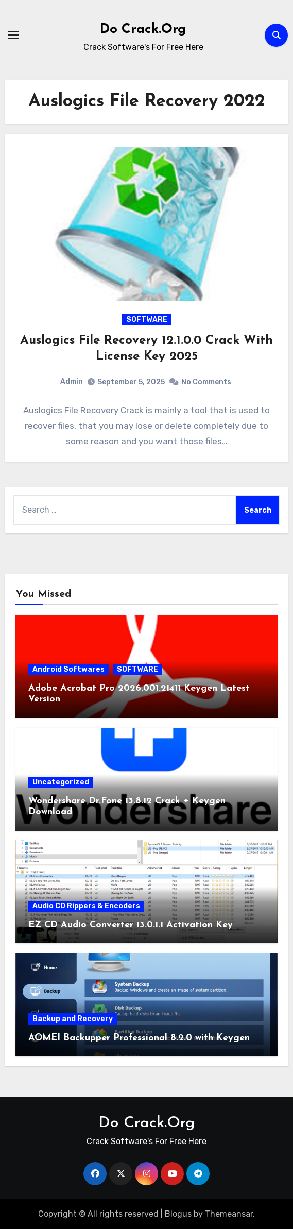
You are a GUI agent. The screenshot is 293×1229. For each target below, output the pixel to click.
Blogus (178, 1214)
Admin (71, 381)
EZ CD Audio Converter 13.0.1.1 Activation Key (130, 925)
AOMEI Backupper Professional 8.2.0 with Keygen (139, 1038)
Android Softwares (68, 669)
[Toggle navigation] (13, 35)
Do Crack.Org (143, 30)
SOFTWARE (146, 319)
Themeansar (229, 1214)
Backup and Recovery (72, 1018)
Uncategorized (60, 782)
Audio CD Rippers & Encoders (86, 906)
